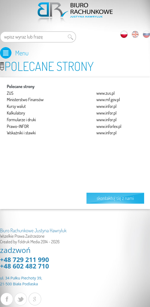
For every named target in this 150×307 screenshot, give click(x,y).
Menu (22, 53)
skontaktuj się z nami (115, 198)
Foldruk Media (29, 241)
